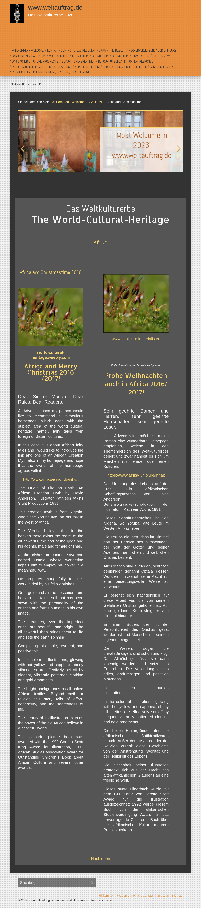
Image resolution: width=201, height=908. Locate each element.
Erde (172, 67)
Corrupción (100, 56)
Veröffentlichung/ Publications (98, 67)
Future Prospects (45, 61)
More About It (59, 56)
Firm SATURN (140, 56)
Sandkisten (20, 56)
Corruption (120, 56)
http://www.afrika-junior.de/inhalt (50, 479)
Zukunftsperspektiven (78, 61)
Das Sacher (20, 61)
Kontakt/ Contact (60, 50)
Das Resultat (86, 50)
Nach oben (100, 858)
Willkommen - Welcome (28, 50)
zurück (23, 152)
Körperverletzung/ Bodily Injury (152, 50)
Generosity (158, 67)
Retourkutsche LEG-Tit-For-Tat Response (41, 67)
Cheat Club (20, 72)
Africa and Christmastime (27, 84)
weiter (178, 152)
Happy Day (38, 56)
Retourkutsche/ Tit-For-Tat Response (125, 61)
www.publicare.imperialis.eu (136, 339)
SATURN (158, 56)
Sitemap (177, 895)
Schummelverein (42, 72)
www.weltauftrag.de (55, 7)
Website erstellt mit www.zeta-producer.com (84, 900)
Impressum (162, 895)
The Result (117, 50)
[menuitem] (27, 50)
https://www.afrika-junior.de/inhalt (136, 475)
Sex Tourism (80, 72)
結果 (102, 50)
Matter (63, 72)
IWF (169, 56)
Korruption (80, 56)
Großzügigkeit (135, 67)
